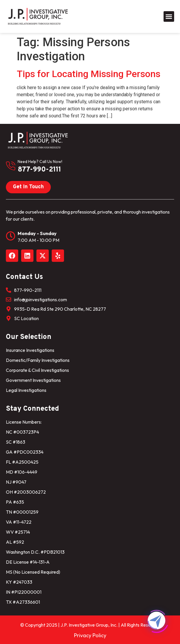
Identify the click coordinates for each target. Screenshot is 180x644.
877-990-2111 (39, 169)
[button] (169, 16)
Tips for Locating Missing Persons (88, 73)
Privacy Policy (90, 635)
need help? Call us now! (40, 161)
